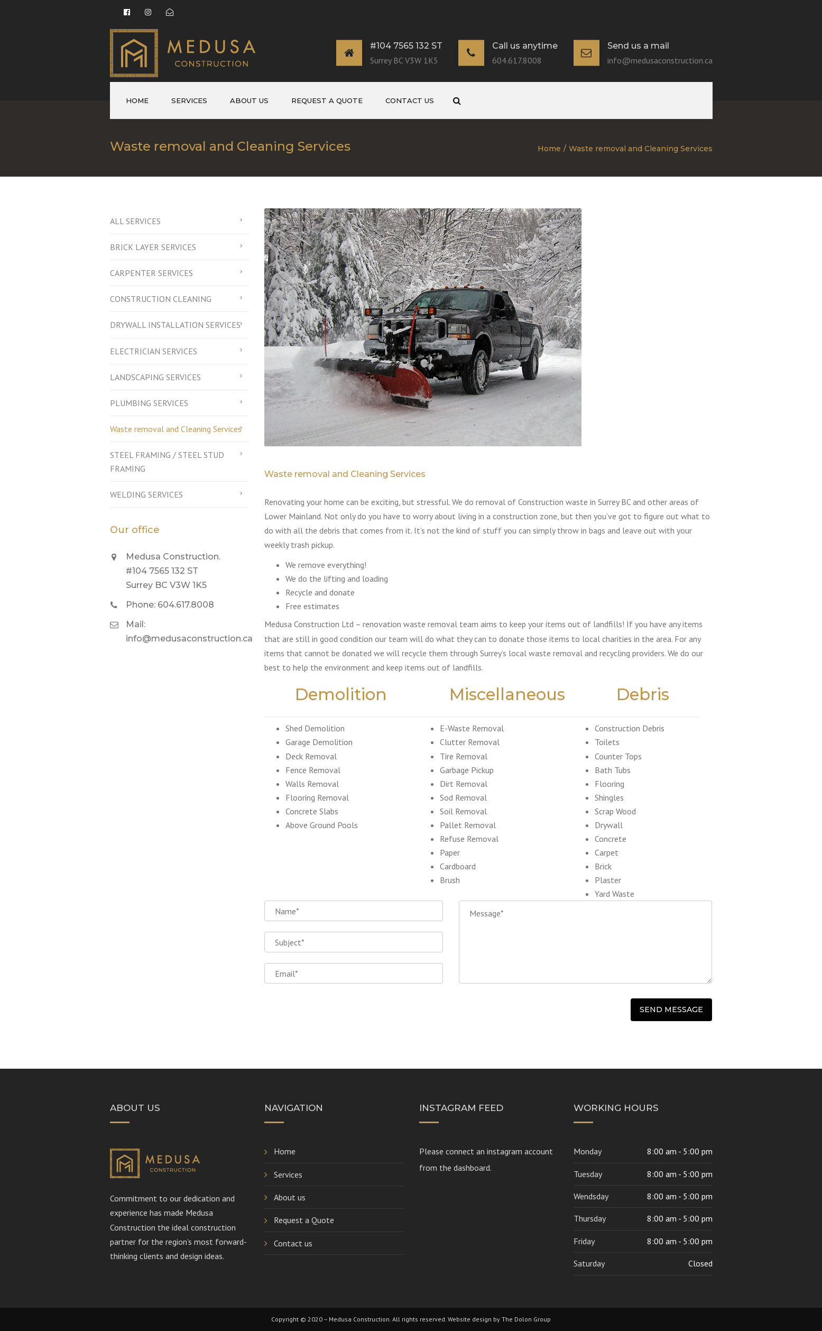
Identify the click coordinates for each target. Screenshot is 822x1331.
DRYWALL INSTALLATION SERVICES (175, 324)
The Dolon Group (526, 1319)
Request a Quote (327, 100)
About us (249, 100)
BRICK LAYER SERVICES (153, 247)
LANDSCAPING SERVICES (155, 377)
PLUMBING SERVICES (149, 403)
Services (189, 100)
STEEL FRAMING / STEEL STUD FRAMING (167, 461)
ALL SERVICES (135, 221)
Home (137, 100)
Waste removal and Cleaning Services (176, 429)
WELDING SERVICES (146, 494)
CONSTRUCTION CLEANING (160, 298)
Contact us (409, 100)
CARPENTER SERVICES (151, 273)
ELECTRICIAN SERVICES (153, 351)
